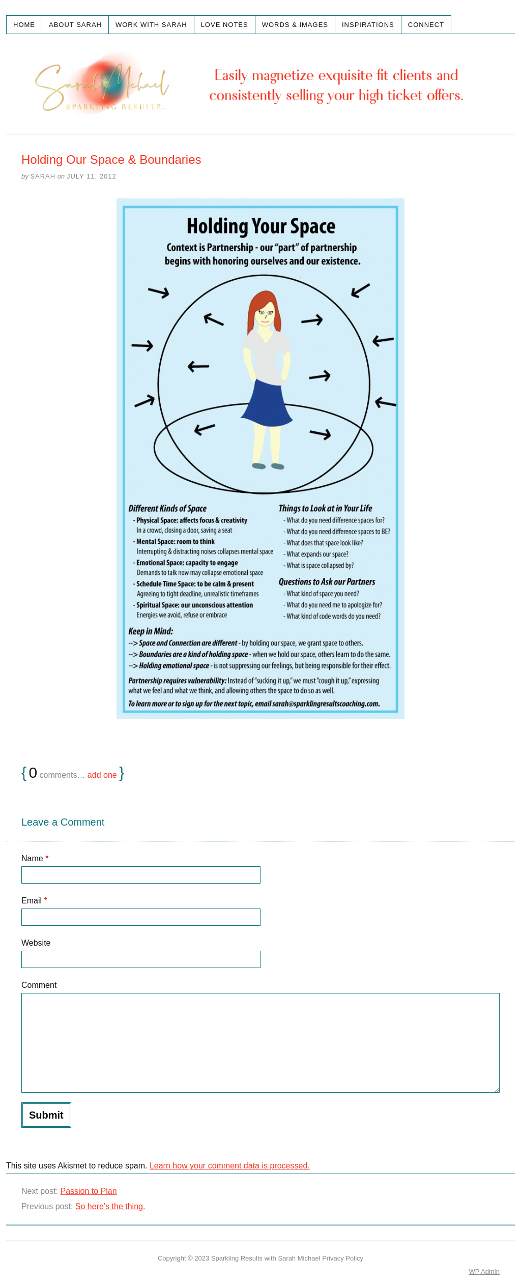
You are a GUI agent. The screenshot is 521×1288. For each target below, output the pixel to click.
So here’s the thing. (110, 1206)
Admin (484, 1271)
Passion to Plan (88, 1191)
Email (34, 900)
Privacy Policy (342, 1258)
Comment (38, 985)
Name (34, 858)
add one (102, 775)
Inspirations (368, 24)
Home (24, 24)
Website (36, 943)
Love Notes (224, 24)
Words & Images (295, 24)
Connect (426, 24)
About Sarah (75, 24)
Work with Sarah (151, 24)
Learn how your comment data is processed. (230, 1165)
